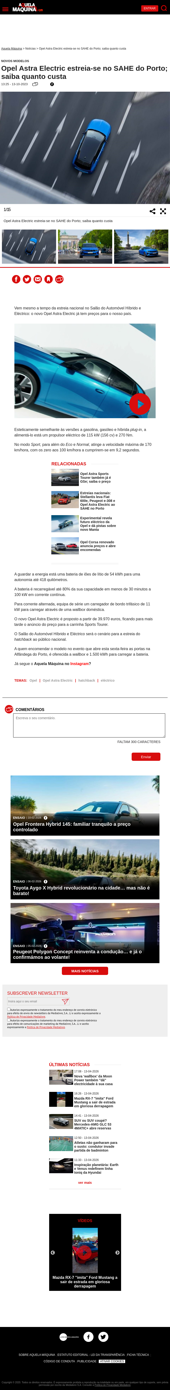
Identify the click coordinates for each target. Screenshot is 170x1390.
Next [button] (164, 148)
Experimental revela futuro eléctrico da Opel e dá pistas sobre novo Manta (98, 524)
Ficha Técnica (138, 1355)
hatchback (86, 680)
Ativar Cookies (112, 1361)
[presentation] (126, 1017)
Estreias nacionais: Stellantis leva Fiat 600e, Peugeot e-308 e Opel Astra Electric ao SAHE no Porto (97, 500)
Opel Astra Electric (58, 680)
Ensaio (19, 818)
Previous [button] (6, 148)
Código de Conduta (59, 1361)
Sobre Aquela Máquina (37, 1355)
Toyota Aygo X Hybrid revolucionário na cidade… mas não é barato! (81, 890)
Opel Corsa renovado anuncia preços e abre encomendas (98, 546)
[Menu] (5, 9)
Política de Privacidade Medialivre (26, 1016)
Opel (33, 680)
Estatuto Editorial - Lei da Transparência (91, 1355)
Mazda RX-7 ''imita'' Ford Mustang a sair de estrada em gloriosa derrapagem (95, 1102)
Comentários (30, 710)
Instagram (79, 664)
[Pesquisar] (164, 8)
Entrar (150, 8)
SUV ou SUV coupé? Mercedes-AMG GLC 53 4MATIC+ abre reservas (92, 1124)
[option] (85, 148)
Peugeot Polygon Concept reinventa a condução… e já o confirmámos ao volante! (77, 954)
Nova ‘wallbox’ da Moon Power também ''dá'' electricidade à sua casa (93, 1080)
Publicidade (86, 1361)
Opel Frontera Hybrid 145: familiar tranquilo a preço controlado (71, 826)
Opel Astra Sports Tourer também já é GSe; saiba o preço (95, 477)
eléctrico (108, 680)
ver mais (85, 1183)
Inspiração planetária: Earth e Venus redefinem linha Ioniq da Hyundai (96, 1168)
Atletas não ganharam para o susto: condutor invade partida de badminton (95, 1146)
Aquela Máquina (11, 48)
